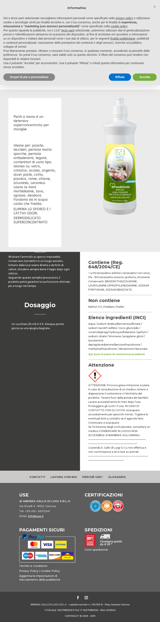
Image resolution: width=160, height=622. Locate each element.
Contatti (37, 477)
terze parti (67, 30)
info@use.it (36, 516)
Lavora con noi (64, 477)
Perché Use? (92, 477)
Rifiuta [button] (120, 77)
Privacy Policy (28, 570)
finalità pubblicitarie (122, 38)
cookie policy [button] (119, 26)
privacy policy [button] (124, 18)
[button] (154, 6)
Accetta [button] (144, 77)
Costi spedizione (96, 549)
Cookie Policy (50, 570)
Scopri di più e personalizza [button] (29, 77)
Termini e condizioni (33, 565)
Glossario (117, 477)
